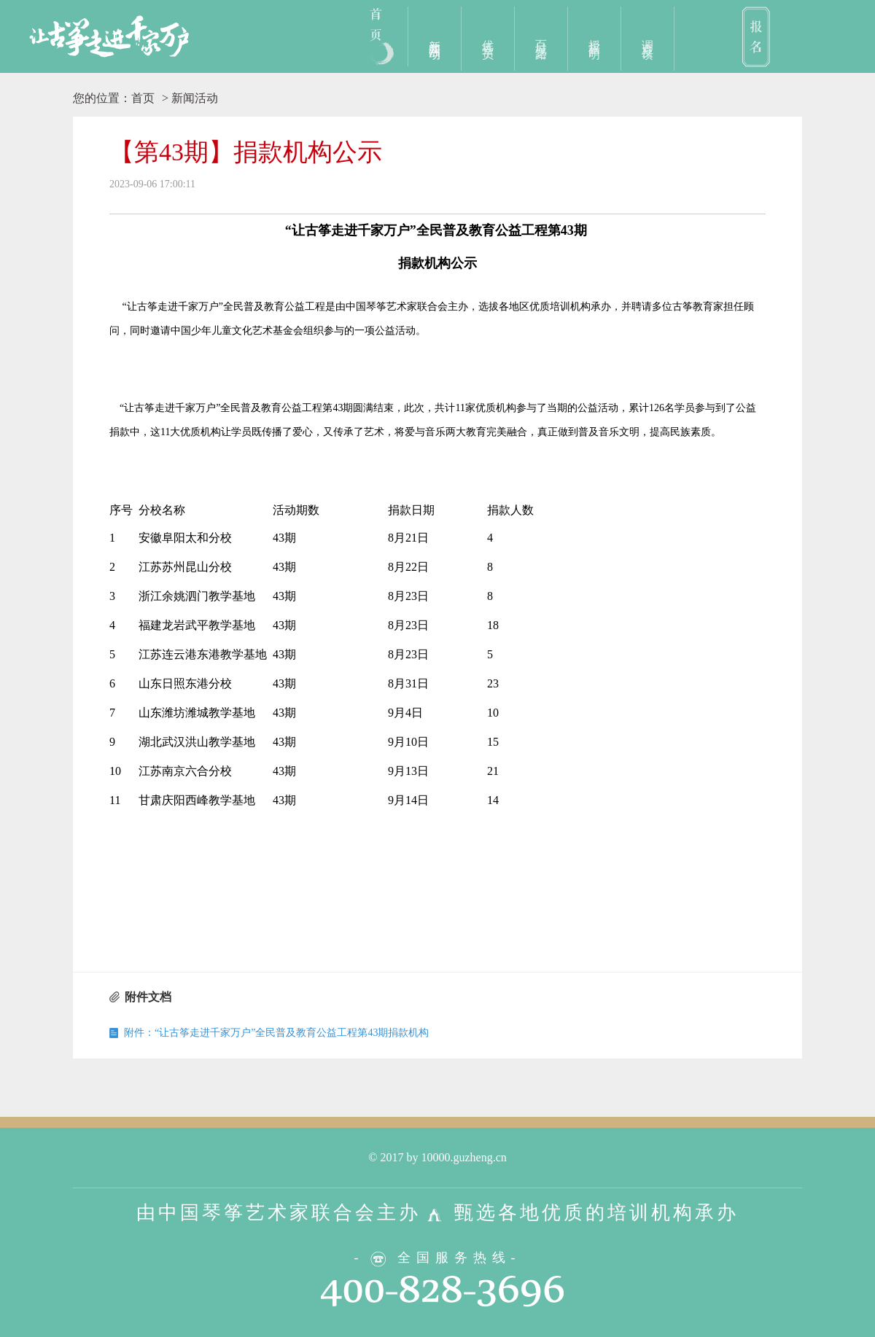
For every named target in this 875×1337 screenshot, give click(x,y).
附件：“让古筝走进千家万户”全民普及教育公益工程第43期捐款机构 (276, 1032)
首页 (143, 98)
